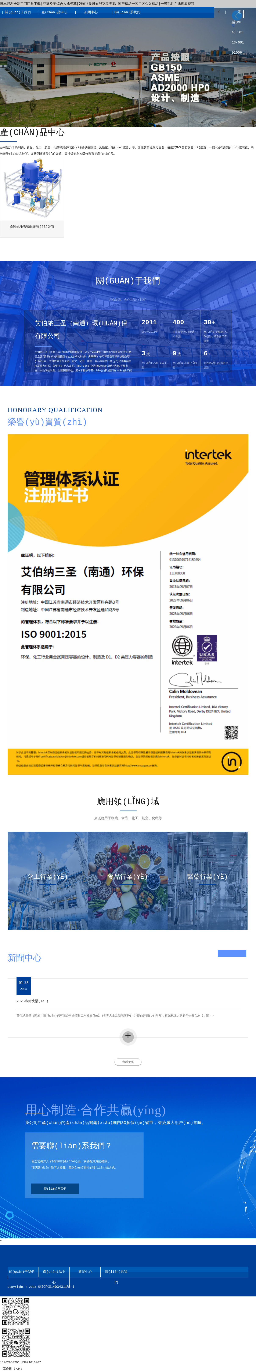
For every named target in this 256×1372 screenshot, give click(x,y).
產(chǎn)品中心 (54, 12)
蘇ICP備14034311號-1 (56, 1287)
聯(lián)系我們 (127, 12)
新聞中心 (91, 12)
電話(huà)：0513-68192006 (238, 32)
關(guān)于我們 (18, 12)
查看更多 (128, 1062)
